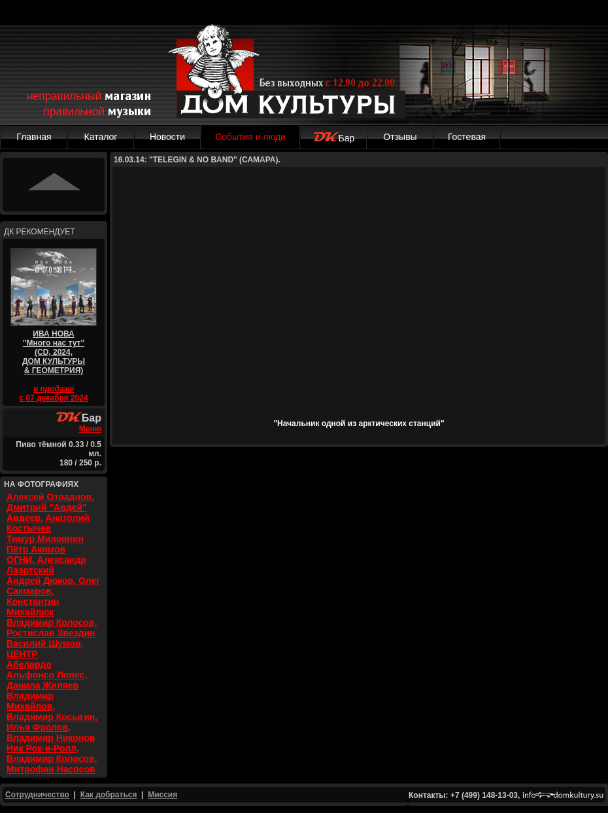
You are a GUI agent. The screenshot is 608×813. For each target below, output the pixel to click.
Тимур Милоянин (45, 538)
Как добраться (108, 794)
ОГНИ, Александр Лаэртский (46, 564)
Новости (167, 137)
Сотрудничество (37, 794)
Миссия (162, 794)
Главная (33, 137)
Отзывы (399, 137)
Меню (90, 428)
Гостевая (467, 137)
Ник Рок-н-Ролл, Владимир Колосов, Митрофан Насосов (52, 758)
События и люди (250, 137)
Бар (333, 138)
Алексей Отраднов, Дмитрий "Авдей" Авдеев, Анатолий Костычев (50, 512)
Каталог (101, 137)
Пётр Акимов (36, 549)
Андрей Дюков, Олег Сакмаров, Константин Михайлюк (53, 596)
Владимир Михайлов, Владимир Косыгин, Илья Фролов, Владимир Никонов (52, 717)
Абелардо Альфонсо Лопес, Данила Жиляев (47, 675)
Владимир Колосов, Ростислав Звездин (52, 627)
